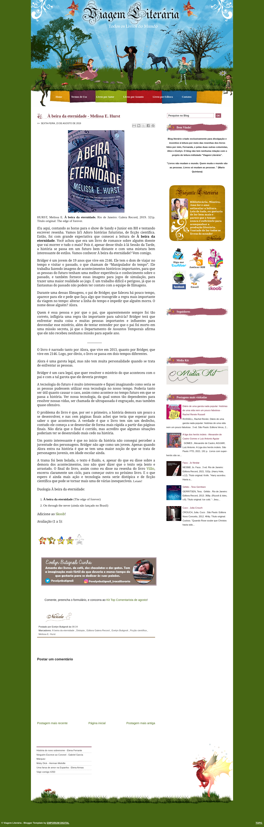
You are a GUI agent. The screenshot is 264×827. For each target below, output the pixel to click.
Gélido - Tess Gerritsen (194, 487)
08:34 (75, 626)
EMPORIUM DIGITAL (58, 823)
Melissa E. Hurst (47, 634)
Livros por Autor (105, 96)
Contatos (187, 96)
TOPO (259, 823)
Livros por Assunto (133, 96)
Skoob (60, 514)
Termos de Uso (79, 96)
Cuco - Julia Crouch (193, 508)
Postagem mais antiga (140, 723)
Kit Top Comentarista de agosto (126, 600)
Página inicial (97, 723)
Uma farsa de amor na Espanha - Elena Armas (60, 767)
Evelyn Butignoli (120, 630)
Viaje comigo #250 (46, 772)
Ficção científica (138, 630)
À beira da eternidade (63, 630)
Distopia (80, 630)
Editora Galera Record (98, 630)
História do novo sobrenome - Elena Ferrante (59, 750)
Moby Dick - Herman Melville (51, 763)
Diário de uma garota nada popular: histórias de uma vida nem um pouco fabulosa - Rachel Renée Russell (205, 410)
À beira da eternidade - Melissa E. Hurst (83, 116)
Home (59, 96)
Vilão (150, 468)
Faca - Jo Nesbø (191, 463)
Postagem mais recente (52, 723)
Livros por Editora (163, 96)
